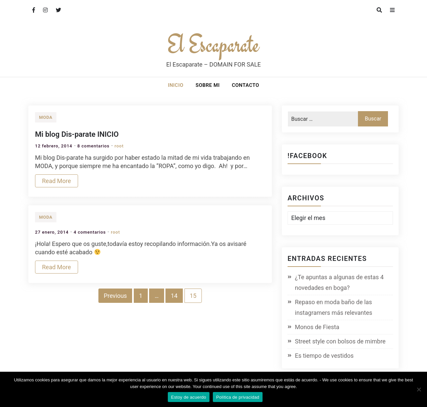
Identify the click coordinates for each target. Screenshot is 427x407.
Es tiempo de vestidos (324, 355)
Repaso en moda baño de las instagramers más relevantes (333, 307)
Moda (45, 117)
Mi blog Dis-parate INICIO (77, 134)
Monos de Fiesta (317, 326)
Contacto (245, 85)
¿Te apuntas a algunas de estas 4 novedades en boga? (339, 282)
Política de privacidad (237, 397)
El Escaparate (213, 44)
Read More (56, 180)
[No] (418, 389)
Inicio (175, 85)
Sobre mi (207, 85)
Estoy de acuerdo (188, 397)
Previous (115, 295)
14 (174, 295)
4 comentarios (90, 232)
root (119, 145)
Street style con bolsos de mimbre (340, 341)
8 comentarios (93, 145)
